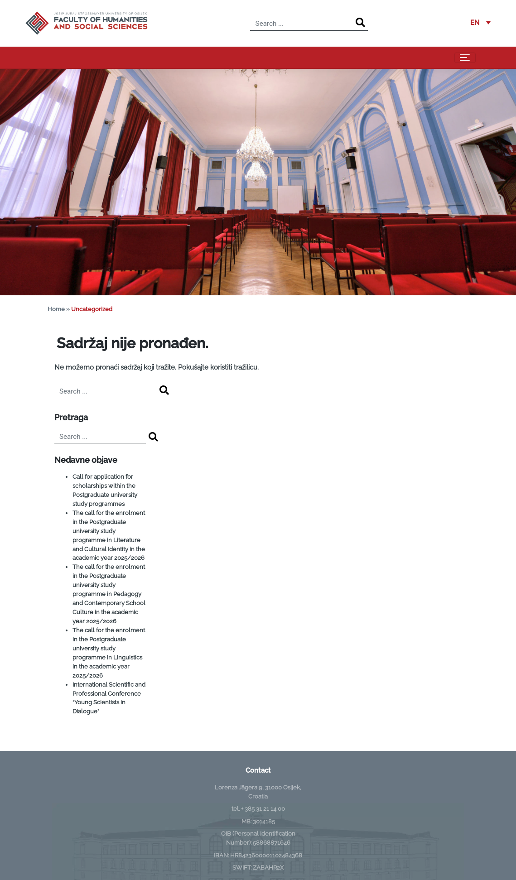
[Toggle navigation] (465, 58)
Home (56, 309)
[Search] (360, 22)
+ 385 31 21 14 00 (263, 808)
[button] (480, 23)
